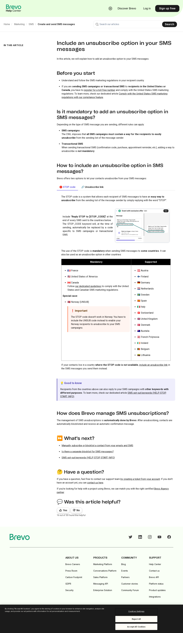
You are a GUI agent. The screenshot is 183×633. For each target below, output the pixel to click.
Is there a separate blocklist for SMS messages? (88, 451)
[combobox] (136, 24)
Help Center (155, 564)
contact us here (95, 482)
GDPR (68, 583)
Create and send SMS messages (56, 24)
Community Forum (130, 590)
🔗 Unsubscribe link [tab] (92, 187)
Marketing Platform (102, 564)
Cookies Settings (136, 611)
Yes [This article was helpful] (65, 510)
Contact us (154, 570)
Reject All (136, 619)
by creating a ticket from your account (140, 479)
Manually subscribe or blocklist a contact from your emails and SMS (97, 445)
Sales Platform (100, 577)
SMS (31, 24)
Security (69, 590)
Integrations (155, 596)
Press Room (71, 570)
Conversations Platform (104, 570)
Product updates (157, 590)
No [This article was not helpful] (78, 510)
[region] (91, 619)
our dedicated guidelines (88, 286)
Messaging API (100, 583)
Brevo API (154, 577)
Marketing (19, 24)
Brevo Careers (72, 564)
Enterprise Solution (102, 590)
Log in (147, 8)
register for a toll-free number (99, 90)
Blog (123, 564)
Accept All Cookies (136, 627)
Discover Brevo (127, 8)
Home (7, 24)
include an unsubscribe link (153, 364)
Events (124, 570)
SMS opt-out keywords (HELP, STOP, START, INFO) (88, 457)
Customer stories (129, 583)
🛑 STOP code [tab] (67, 187)
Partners (125, 577)
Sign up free (167, 8)
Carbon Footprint (73, 577)
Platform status (156, 583)
